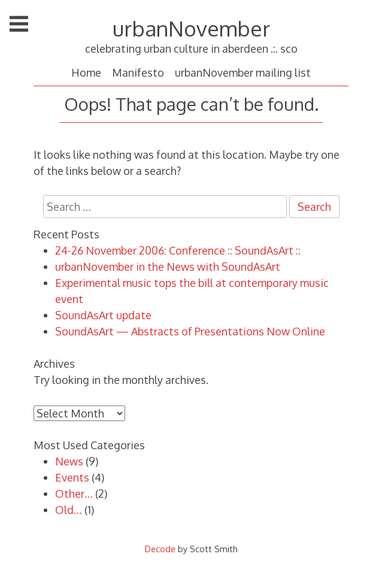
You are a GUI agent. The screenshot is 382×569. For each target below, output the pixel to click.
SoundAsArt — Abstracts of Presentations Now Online (190, 331)
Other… (74, 493)
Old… (68, 509)
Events (72, 477)
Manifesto (138, 72)
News (69, 461)
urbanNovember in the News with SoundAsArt (167, 266)
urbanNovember (191, 28)
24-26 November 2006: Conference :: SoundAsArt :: (178, 250)
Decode (160, 548)
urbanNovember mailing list (243, 72)
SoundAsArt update (103, 315)
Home (86, 72)
